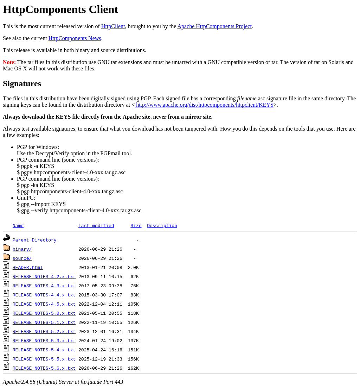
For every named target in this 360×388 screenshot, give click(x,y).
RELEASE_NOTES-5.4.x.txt (44, 349)
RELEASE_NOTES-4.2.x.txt (44, 276)
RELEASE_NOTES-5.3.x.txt (44, 340)
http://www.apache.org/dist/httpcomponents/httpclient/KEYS (204, 105)
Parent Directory (35, 240)
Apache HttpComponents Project (214, 26)
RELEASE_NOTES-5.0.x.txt (44, 313)
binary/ (22, 249)
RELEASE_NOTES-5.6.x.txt (44, 368)
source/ (22, 258)
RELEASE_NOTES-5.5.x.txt (44, 359)
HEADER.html (28, 267)
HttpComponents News (75, 38)
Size (135, 225)
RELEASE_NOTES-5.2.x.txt (44, 331)
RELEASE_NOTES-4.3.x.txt (44, 285)
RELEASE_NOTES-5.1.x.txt (44, 322)
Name (18, 225)
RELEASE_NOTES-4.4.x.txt (44, 295)
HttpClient (113, 26)
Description (162, 225)
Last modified (96, 225)
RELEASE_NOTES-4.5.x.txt (44, 304)
